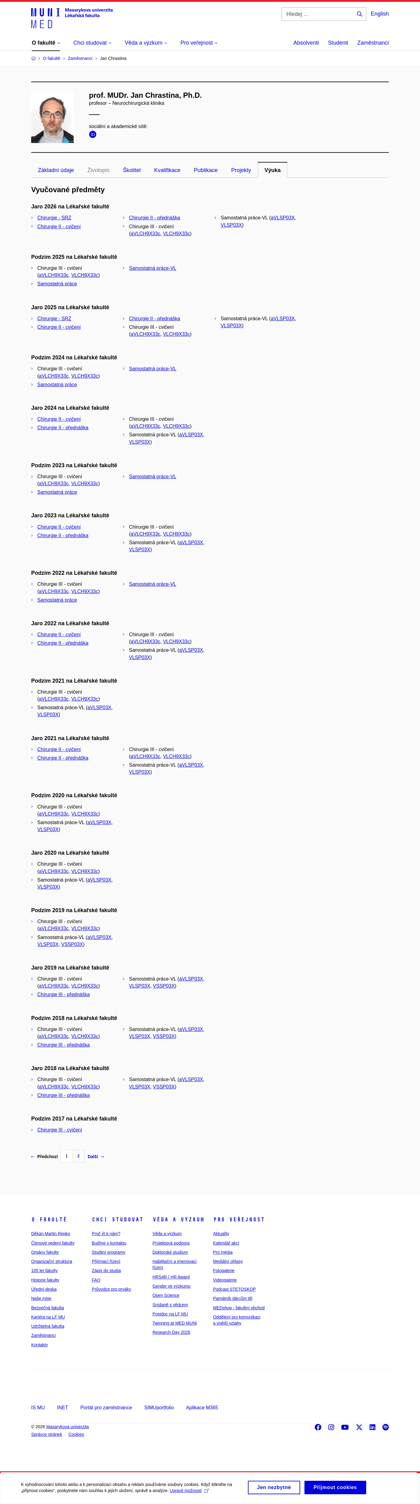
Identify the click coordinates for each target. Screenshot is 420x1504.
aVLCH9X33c (145, 233)
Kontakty (39, 1344)
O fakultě (49, 1219)
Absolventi (306, 43)
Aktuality (221, 1233)
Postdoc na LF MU (170, 1313)
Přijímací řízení (106, 1261)
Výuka (272, 170)
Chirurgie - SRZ (54, 217)
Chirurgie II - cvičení (59, 226)
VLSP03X (231, 225)
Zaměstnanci (373, 43)
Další (96, 1156)
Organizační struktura (51, 1261)
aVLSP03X (283, 217)
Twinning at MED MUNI (175, 1323)
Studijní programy (108, 1252)
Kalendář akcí (226, 1243)
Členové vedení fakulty (53, 1243)
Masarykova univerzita (67, 1426)
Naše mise (41, 1298)
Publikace (206, 170)
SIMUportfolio (159, 1407)
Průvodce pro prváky (111, 1289)
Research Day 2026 (171, 1332)
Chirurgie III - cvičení (59, 1129)
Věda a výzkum (178, 1219)
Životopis (98, 170)
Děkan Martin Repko (50, 1233)
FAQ (96, 1280)
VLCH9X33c (176, 233)
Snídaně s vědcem (170, 1304)
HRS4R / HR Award (171, 1277)
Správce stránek (46, 1434)
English (380, 14)
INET (62, 1407)
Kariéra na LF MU (48, 1317)
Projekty (241, 170)
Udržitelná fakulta (47, 1326)
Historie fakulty (45, 1280)
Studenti (338, 43)
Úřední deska (44, 1289)
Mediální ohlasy (228, 1261)
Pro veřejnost (239, 1219)
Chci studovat (117, 1219)
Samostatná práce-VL (152, 268)
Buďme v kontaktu (109, 1243)
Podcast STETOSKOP (234, 1289)
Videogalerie (225, 1280)
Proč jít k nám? (106, 1233)
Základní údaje (56, 170)
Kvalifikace (167, 170)
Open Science (166, 1295)
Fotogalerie (223, 1270)
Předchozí (44, 1156)
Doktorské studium (170, 1252)
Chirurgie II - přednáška (154, 217)
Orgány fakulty (45, 1252)
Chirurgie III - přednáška (63, 994)
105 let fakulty (44, 1270)
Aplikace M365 (202, 1407)
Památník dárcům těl (232, 1298)
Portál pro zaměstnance (106, 1407)
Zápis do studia (106, 1270)
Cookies (76, 1434)
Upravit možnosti (189, 1493)
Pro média (223, 1252)
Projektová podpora (171, 1243)
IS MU (38, 1407)
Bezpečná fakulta (47, 1307)
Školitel (132, 170)
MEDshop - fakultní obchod (239, 1307)
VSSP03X (72, 944)
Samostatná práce (57, 283)
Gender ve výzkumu (172, 1286)
